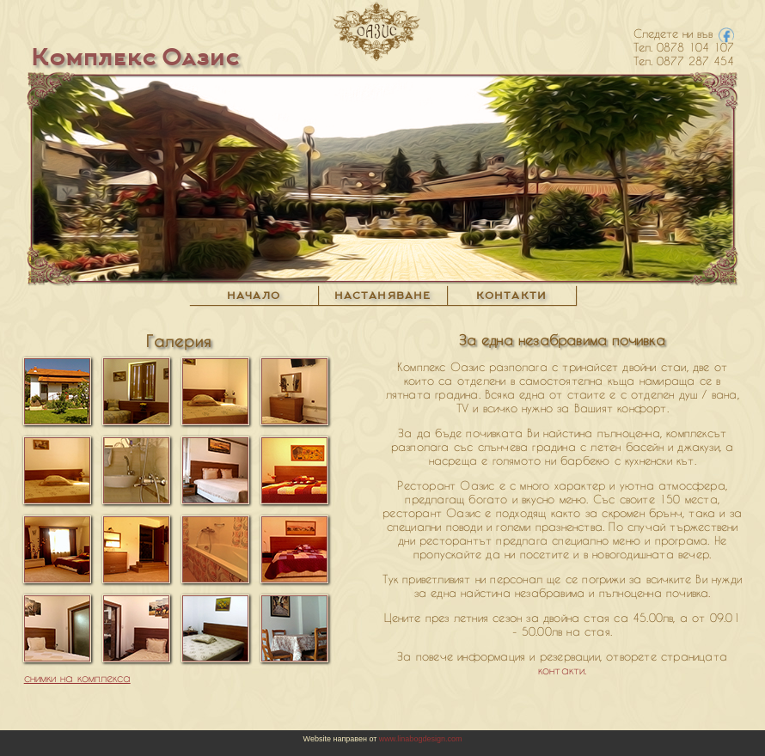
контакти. (562, 670)
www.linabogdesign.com (419, 739)
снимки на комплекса (77, 678)
